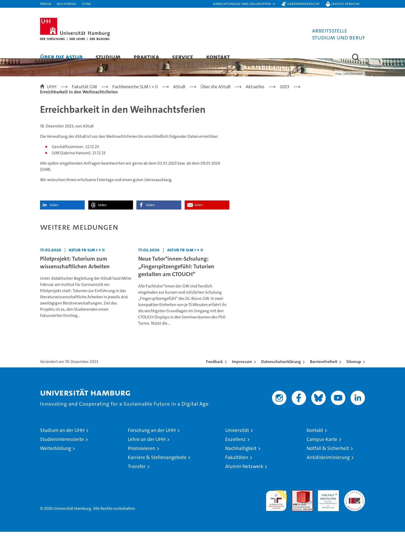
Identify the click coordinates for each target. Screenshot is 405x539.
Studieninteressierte (62, 446)
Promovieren (141, 455)
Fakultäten (236, 464)
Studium (108, 56)
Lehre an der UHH (147, 446)
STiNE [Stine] (86, 3)
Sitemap (353, 369)
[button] (244, 4)
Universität (237, 437)
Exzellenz (235, 446)
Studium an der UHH (62, 437)
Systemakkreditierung (354, 500)
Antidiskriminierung (328, 464)
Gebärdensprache (303, 3)
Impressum (242, 369)
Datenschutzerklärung (281, 369)
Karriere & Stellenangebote (157, 464)
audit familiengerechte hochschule (276, 505)
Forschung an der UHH (152, 437)
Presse (45, 3)
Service (182, 56)
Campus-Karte (322, 446)
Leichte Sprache (345, 3)
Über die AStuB (61, 56)
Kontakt (218, 56)
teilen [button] (54, 212)
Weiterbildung (55, 455)
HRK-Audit (327, 500)
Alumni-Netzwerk (244, 473)
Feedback (214, 369)
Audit (297, 500)
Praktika (146, 56)
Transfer (137, 473)
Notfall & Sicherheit (328, 455)
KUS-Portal (66, 3)
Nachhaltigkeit (240, 455)
